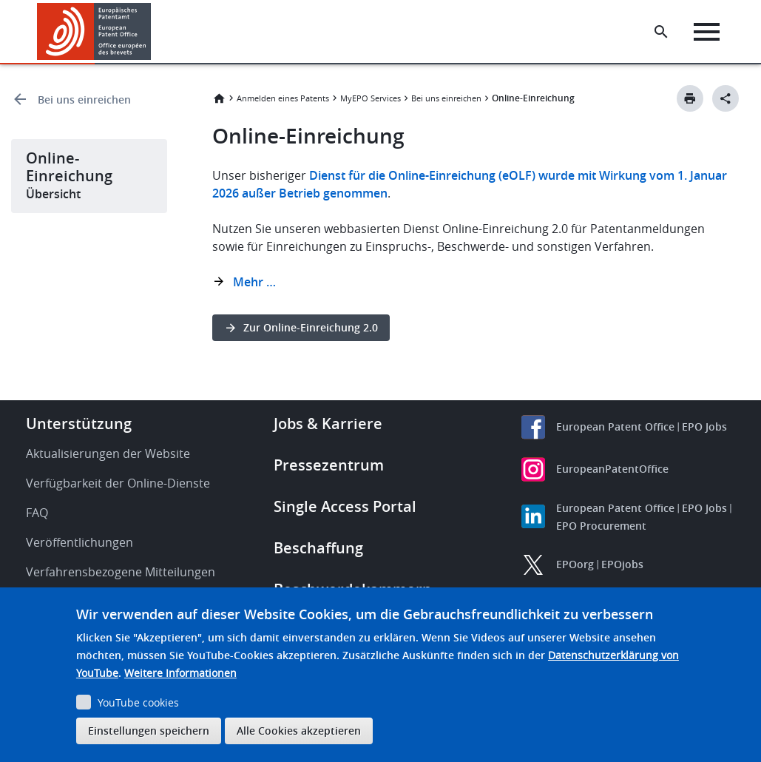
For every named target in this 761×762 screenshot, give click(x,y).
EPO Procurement (601, 526)
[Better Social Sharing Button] (725, 98)
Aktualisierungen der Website (108, 453)
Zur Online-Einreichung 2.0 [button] (310, 327)
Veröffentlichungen (79, 542)
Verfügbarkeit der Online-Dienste (118, 483)
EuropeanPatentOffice (612, 469)
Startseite (219, 98)
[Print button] (690, 98)
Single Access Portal (345, 506)
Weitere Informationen (180, 673)
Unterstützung (79, 424)
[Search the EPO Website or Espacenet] (661, 31)
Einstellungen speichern (148, 731)
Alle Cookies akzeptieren (299, 731)
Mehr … (254, 282)
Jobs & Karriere (328, 424)
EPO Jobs (704, 426)
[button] (153, 32)
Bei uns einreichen (84, 99)
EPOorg (575, 564)
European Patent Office (615, 426)
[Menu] (706, 32)
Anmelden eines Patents (283, 98)
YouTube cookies (138, 702)
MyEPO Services (370, 98)
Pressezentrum (329, 465)
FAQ (37, 513)
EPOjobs (622, 564)
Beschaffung (318, 548)
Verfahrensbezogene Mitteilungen (120, 572)
